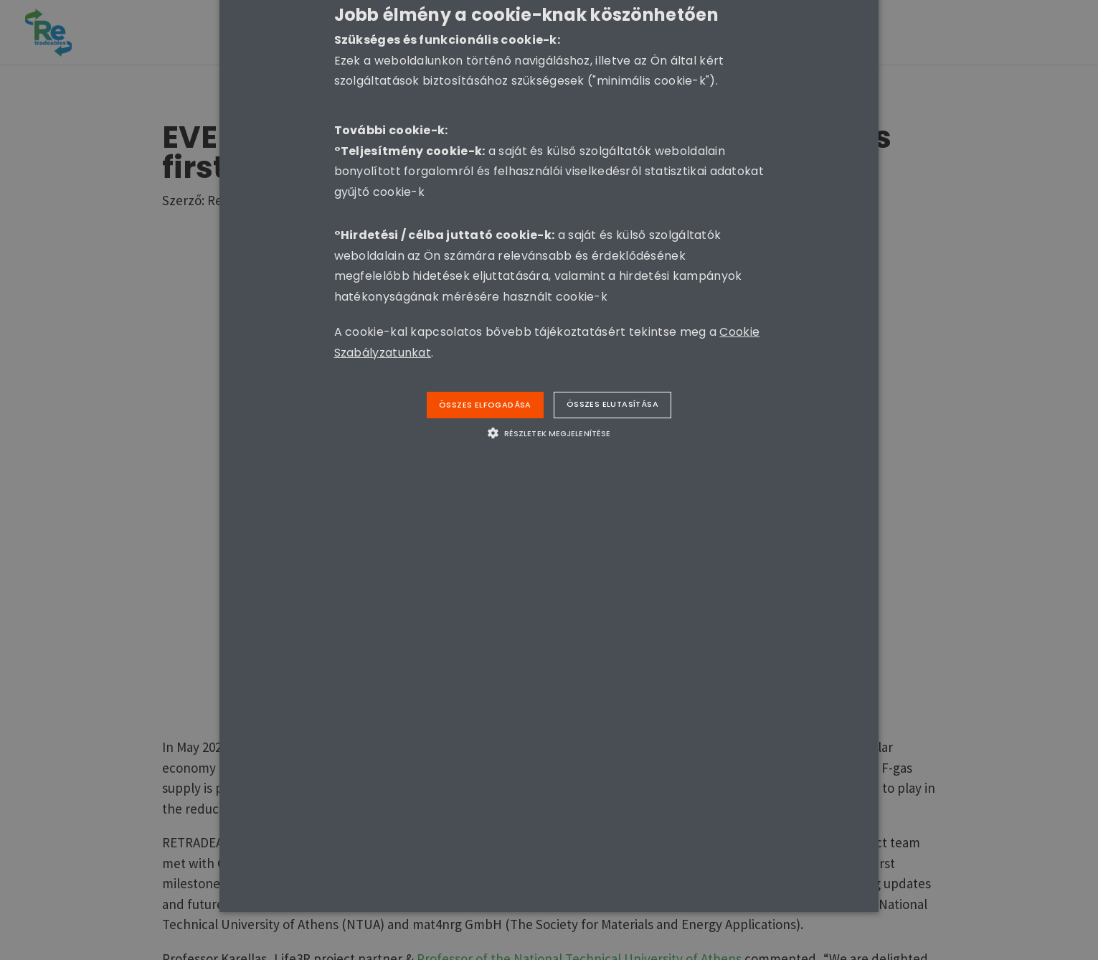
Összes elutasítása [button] (612, 404)
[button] (549, 432)
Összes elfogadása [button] (485, 404)
